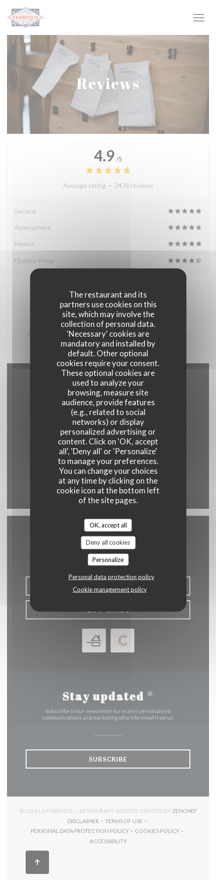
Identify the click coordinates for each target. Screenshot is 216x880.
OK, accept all (108, 524)
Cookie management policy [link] (110, 589)
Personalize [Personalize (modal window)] (108, 559)
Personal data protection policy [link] (111, 577)
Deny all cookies (108, 542)
